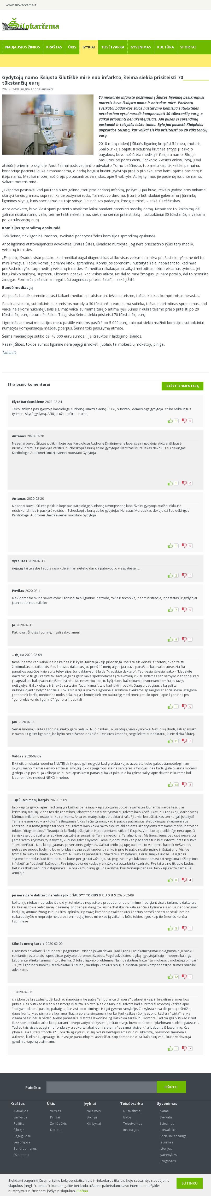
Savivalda (20, 1117)
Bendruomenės (25, 1148)
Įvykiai (89, 47)
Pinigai (55, 1117)
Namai (164, 1111)
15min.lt (9, 352)
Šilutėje (19, 1130)
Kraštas (54, 47)
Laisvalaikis (168, 1130)
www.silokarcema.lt (21, 5)
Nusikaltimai (132, 1111)
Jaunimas (166, 1142)
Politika (19, 1123)
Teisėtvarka (112, 47)
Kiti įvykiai (94, 1123)
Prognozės (168, 1161)
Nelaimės (94, 1111)
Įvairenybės (168, 1155)
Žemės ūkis (58, 1123)
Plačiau (82, 1190)
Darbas (55, 1130)
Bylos (127, 1117)
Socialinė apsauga (173, 1136)
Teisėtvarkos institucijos (132, 1126)
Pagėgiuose (22, 1136)
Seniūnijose (22, 1142)
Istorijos (166, 1148)
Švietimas (167, 1123)
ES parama (21, 1155)
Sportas (188, 47)
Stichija (92, 1117)
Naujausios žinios (22, 47)
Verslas (55, 1111)
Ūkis (72, 47)
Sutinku (189, 1183)
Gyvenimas (141, 47)
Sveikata (166, 1117)
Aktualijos (21, 1111)
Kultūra (165, 47)
